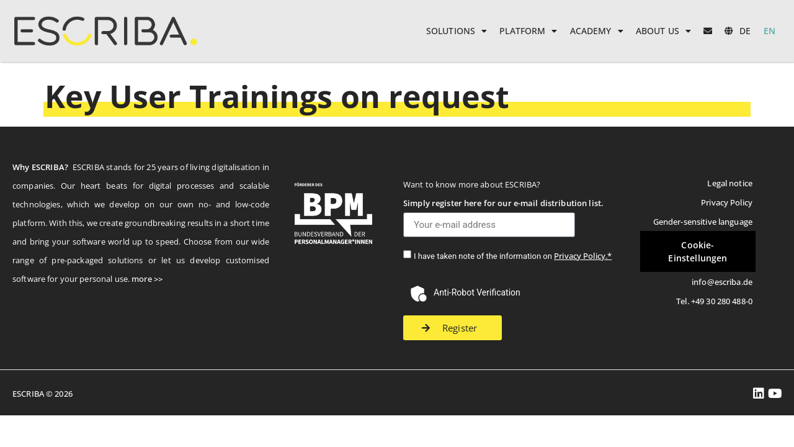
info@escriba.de (722, 281)
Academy (596, 31)
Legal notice (729, 183)
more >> (147, 278)
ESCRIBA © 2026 (42, 393)
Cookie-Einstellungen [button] (697, 251)
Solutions (456, 31)
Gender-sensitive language (702, 221)
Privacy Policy (726, 202)
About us (663, 31)
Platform (528, 31)
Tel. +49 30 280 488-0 (714, 301)
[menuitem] (737, 31)
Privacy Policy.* (583, 255)
